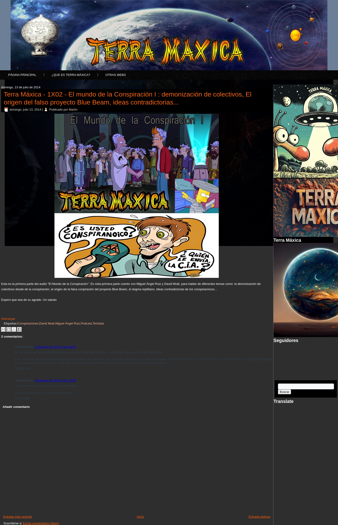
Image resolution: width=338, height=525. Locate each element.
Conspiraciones (27, 323)
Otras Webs (115, 75)
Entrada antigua (259, 516)
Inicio (140, 516)
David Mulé (46, 323)
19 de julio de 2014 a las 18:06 (55, 380)
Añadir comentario (16, 407)
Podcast (86, 323)
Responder (22, 368)
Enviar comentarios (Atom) (41, 523)
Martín (73, 109)
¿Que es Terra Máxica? (71, 75)
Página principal (22, 75)
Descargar (8, 318)
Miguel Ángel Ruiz (67, 323)
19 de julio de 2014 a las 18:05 (55, 347)
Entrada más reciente (17, 516)
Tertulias (98, 323)
